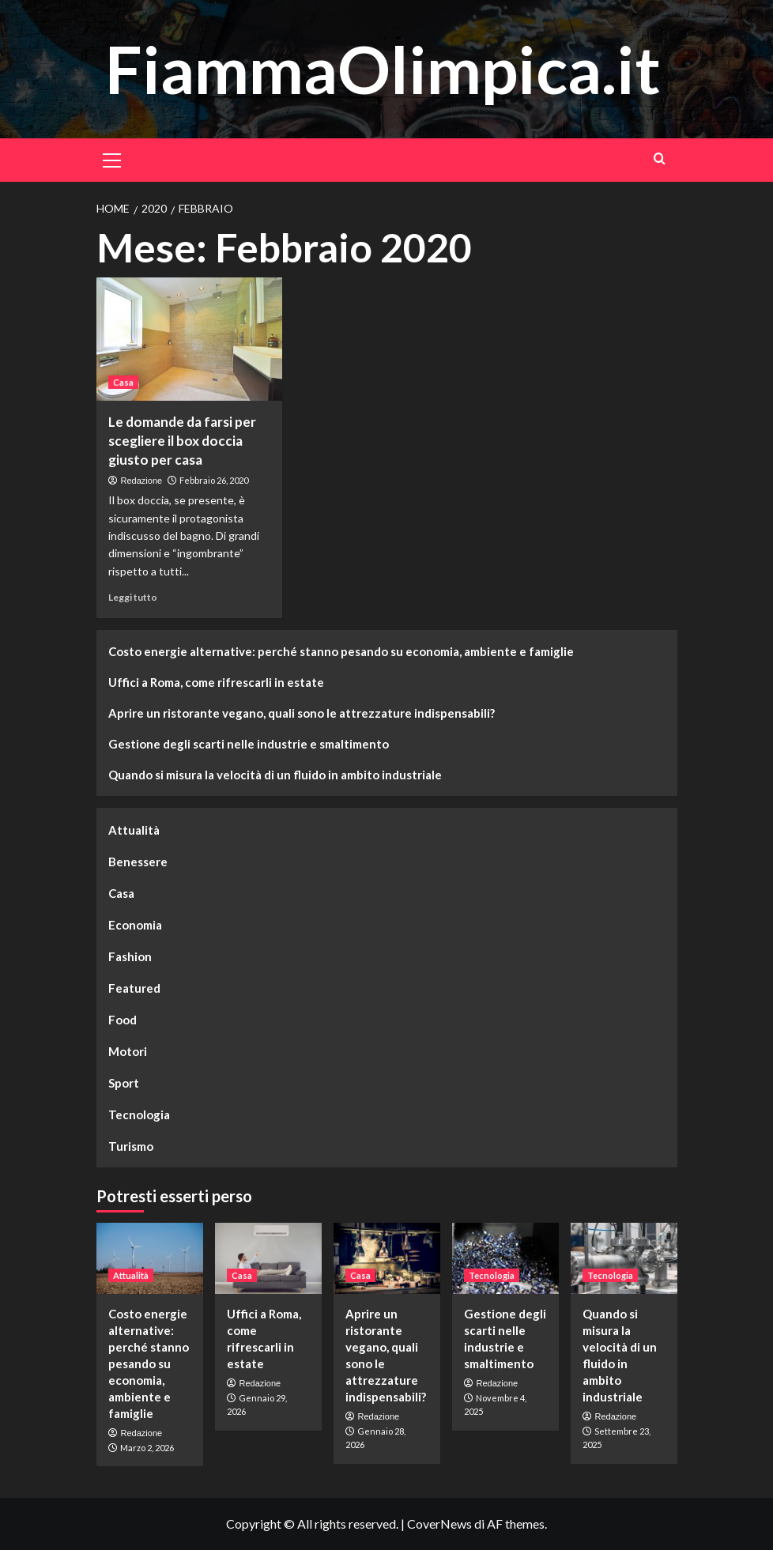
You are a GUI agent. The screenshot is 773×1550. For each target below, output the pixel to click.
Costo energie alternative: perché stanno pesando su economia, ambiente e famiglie (341, 651)
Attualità (134, 830)
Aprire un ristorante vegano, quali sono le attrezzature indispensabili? (301, 713)
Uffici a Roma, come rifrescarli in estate (216, 682)
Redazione (142, 480)
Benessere (138, 861)
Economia (135, 925)
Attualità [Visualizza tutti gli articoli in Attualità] (131, 1275)
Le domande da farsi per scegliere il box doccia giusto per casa (182, 440)
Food (122, 1020)
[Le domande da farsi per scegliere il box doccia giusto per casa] (189, 339)
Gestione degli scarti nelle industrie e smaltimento (248, 744)
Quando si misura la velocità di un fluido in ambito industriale (275, 774)
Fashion (130, 956)
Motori (127, 1051)
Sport (123, 1083)
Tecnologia (139, 1114)
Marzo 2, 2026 (147, 1448)
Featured (134, 988)
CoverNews (439, 1523)
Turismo (130, 1146)
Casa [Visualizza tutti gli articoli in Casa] (123, 382)
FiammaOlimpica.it (383, 68)
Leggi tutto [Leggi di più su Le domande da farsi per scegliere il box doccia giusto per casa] (132, 597)
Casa (121, 893)
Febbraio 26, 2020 (213, 480)
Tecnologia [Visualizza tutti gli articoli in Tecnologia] (492, 1275)
